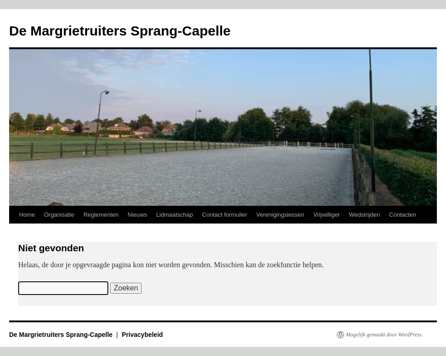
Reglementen (100, 214)
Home (27, 214)
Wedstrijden (364, 214)
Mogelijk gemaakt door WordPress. (384, 334)
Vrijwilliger (327, 214)
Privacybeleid (142, 334)
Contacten (402, 214)
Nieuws (137, 214)
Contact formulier (224, 214)
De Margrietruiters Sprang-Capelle (120, 30)
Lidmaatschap (174, 214)
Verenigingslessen (280, 214)
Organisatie (59, 214)
